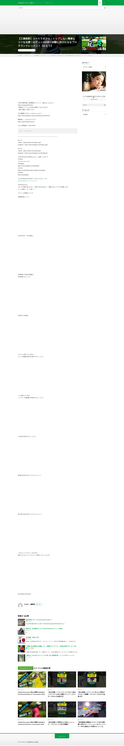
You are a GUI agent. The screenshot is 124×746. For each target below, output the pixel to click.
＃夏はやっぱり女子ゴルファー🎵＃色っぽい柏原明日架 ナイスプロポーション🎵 (50, 655)
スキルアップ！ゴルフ (33, 742)
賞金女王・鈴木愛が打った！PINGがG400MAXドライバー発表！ (44, 628)
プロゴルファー (30, 50)
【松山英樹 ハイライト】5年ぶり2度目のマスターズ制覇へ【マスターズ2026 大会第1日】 (91, 694)
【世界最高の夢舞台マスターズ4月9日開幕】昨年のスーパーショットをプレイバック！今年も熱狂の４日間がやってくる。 (92, 725)
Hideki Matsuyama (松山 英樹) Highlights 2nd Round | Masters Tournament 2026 (32, 724)
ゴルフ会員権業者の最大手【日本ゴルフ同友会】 (94, 97)
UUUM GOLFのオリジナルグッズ (27, 181)
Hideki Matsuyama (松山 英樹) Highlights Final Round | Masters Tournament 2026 (32, 693)
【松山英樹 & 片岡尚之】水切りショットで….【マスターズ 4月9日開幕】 (61, 724)
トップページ (27, 131)
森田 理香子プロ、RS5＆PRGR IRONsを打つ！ (39, 620)
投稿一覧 (38, 604)
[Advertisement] (62, 22)
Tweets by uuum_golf (24, 161)
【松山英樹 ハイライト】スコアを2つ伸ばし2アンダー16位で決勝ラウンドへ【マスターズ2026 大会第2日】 (62, 694)
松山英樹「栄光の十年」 (33, 637)
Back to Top (62, 736)
